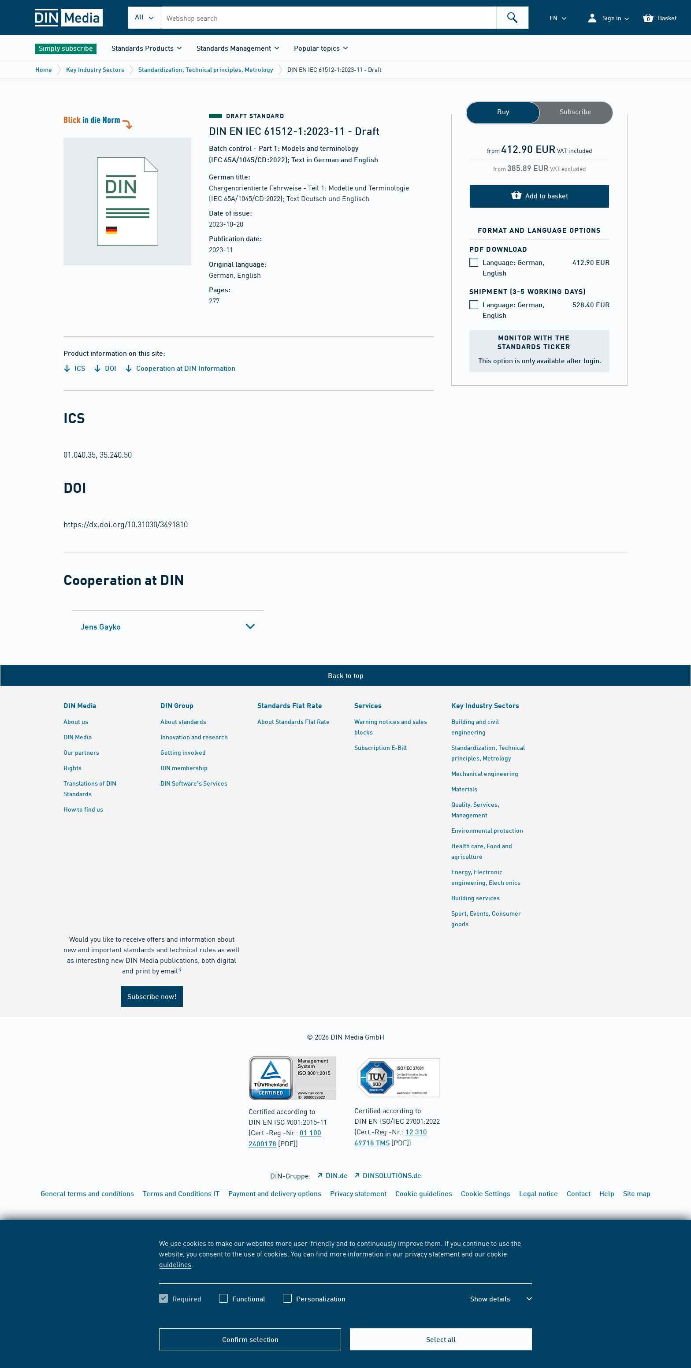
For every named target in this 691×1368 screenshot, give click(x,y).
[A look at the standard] (127, 189)
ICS (74, 368)
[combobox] (344, 18)
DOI (105, 368)
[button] (608, 18)
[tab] (168, 626)
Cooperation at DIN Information (180, 368)
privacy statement (432, 1253)
